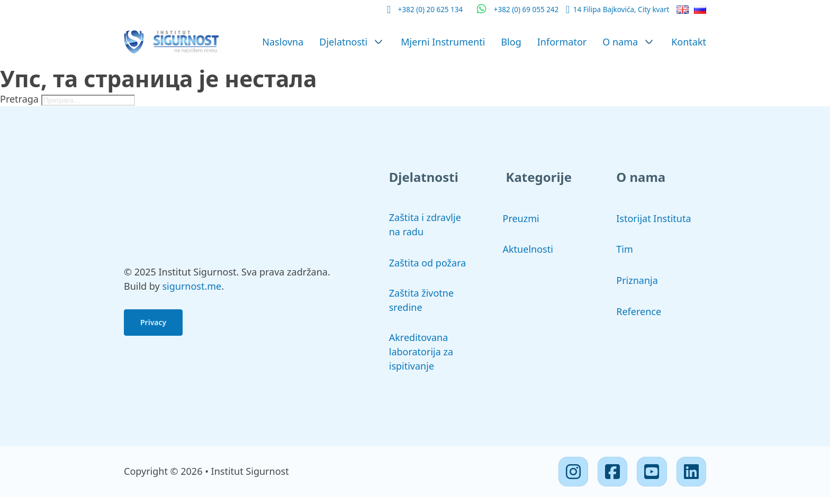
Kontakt (688, 41)
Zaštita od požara (427, 262)
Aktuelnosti (528, 249)
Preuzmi (521, 218)
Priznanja (637, 280)
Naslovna (282, 41)
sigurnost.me (191, 286)
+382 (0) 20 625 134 (430, 9)
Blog (511, 41)
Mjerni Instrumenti (443, 41)
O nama (620, 41)
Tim (624, 249)
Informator (562, 41)
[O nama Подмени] (649, 41)
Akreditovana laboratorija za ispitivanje (421, 351)
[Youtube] (651, 471)
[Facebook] (612, 471)
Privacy (153, 322)
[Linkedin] (691, 471)
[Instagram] (573, 471)
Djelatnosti (343, 41)
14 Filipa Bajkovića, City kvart (621, 9)
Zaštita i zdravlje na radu (425, 224)
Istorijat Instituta (653, 218)
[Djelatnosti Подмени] (378, 41)
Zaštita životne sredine (421, 300)
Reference (638, 311)
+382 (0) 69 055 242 (526, 9)
